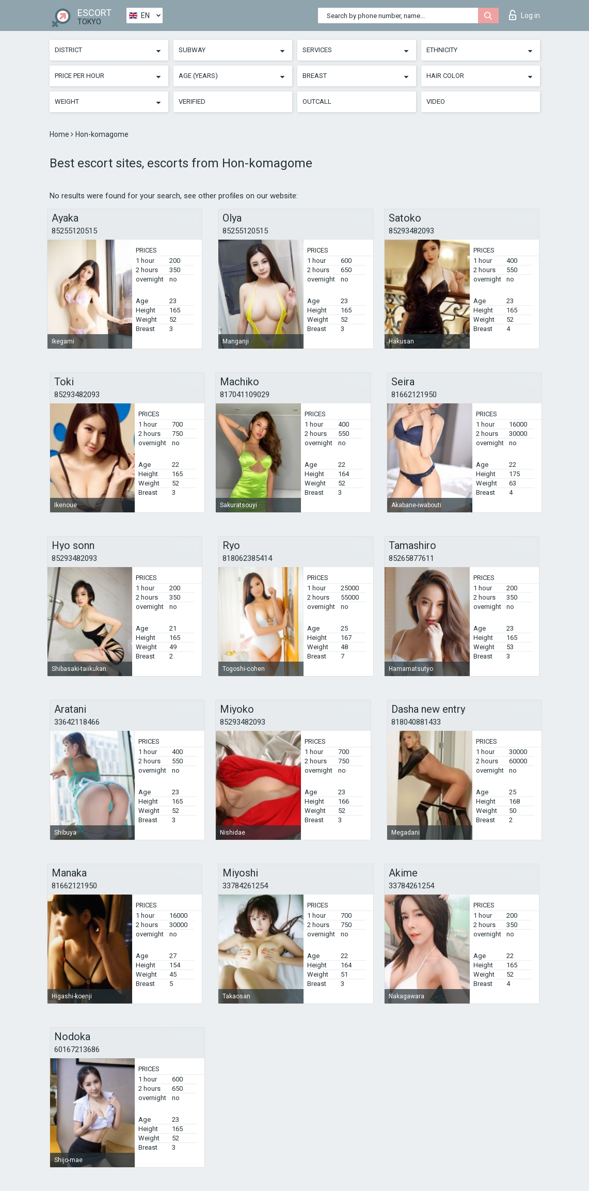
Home (60, 134)
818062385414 (247, 558)
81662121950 (414, 394)
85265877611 (411, 558)
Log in (524, 15)
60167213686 (77, 1049)
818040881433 (416, 722)
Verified (192, 101)
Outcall (317, 101)
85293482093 (411, 231)
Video (435, 101)
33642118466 (77, 722)
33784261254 (245, 885)
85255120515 (74, 231)
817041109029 (244, 394)
